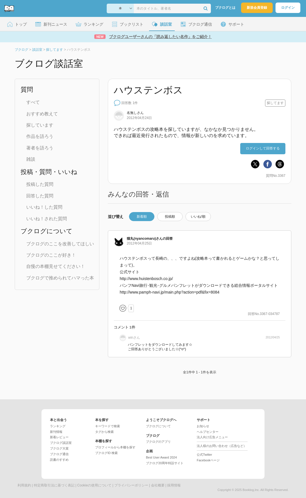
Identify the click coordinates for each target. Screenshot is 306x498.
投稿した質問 (39, 184)
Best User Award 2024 (161, 457)
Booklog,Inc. (251, 490)
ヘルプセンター (207, 431)
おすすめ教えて (42, 113)
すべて (33, 102)
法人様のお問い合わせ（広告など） (221, 446)
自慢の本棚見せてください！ (55, 266)
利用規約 (24, 485)
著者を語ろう (39, 148)
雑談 (30, 159)
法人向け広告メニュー (212, 437)
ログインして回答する (263, 148)
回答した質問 (39, 195)
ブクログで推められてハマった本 (60, 278)
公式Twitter (204, 454)
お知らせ (203, 426)
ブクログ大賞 (59, 448)
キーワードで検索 (107, 426)
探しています (39, 125)
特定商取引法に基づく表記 (54, 485)
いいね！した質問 (44, 207)
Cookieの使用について (94, 485)
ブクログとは (225, 8)
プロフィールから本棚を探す (115, 447)
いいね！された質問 (46, 218)
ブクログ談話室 (61, 442)
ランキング (57, 426)
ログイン (288, 8)
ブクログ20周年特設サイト (164, 463)
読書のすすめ (59, 459)
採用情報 (174, 485)
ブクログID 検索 (106, 453)
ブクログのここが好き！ (51, 255)
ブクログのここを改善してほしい (60, 243)
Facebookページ (208, 460)
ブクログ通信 (59, 454)
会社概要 (158, 485)
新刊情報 (56, 431)
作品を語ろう (39, 136)
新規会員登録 (257, 8)
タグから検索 (104, 431)
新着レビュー (59, 437)
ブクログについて (158, 426)
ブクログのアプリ (158, 441)
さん (145, 239)
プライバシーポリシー (131, 485)
